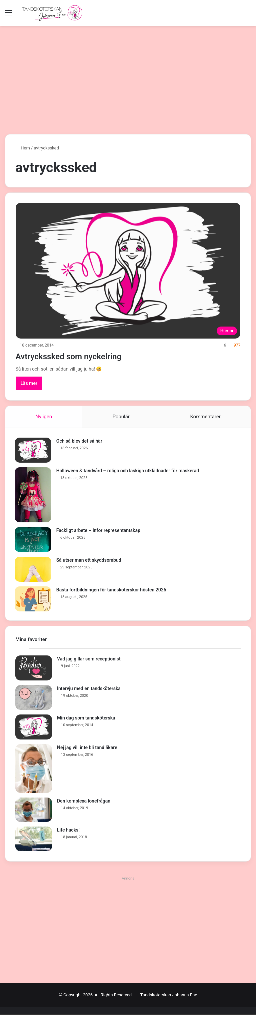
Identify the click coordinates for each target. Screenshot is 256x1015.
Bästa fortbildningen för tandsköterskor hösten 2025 (112, 590)
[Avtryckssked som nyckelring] (128, 271)
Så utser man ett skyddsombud (89, 560)
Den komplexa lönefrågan (83, 802)
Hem (22, 147)
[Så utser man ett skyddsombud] (33, 569)
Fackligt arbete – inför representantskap (99, 531)
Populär (121, 417)
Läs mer (29, 383)
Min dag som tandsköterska (86, 719)
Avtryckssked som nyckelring (81, 356)
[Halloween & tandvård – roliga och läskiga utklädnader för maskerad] (33, 495)
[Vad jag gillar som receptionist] (33, 669)
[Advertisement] (128, 82)
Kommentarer (205, 417)
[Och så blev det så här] (33, 450)
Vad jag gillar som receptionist (89, 660)
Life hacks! (68, 831)
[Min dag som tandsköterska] (33, 728)
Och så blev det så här (80, 441)
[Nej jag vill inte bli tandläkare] (33, 769)
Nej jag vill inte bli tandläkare (87, 748)
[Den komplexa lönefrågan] (33, 811)
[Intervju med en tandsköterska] (33, 699)
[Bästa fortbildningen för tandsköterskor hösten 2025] (33, 599)
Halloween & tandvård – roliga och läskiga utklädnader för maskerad (128, 471)
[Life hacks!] (33, 840)
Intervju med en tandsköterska (89, 690)
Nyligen (43, 417)
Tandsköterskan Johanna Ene (168, 996)
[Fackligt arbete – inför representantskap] (33, 540)
